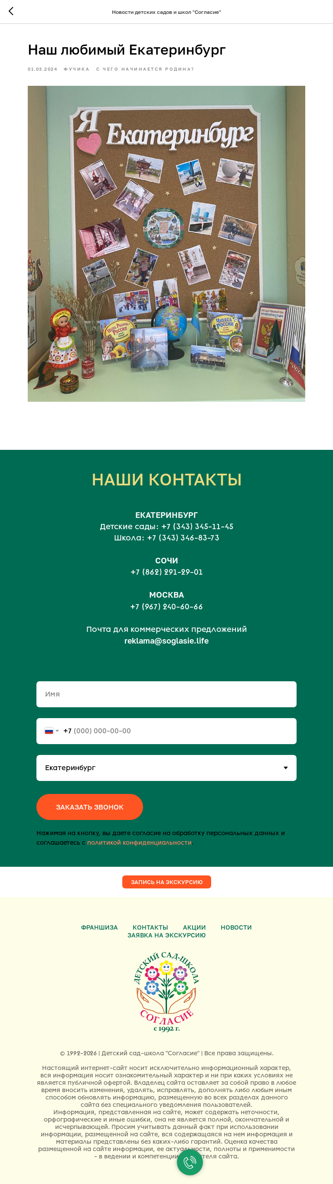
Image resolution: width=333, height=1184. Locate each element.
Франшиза (99, 927)
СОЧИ (166, 560)
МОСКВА (166, 594)
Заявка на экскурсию (166, 935)
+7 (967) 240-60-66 (166, 607)
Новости (236, 927)
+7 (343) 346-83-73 (183, 538)
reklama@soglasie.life (166, 640)
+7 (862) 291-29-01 (167, 572)
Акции (194, 927)
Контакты (150, 927)
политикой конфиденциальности (139, 842)
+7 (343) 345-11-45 (197, 526)
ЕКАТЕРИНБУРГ (166, 515)
